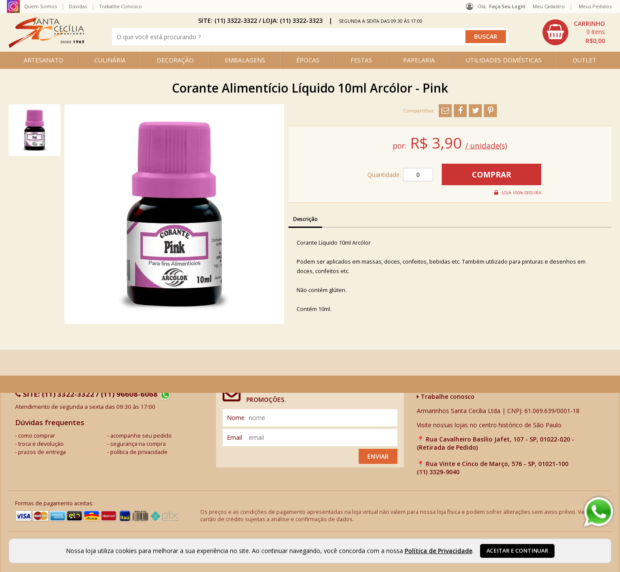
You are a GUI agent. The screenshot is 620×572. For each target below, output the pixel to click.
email (234, 437)
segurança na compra (138, 444)
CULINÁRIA (110, 60)
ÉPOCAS (307, 60)
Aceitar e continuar (517, 550)
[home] (46, 45)
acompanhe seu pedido (141, 435)
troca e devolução (41, 444)
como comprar (36, 435)
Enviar (378, 456)
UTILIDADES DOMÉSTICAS (504, 60)
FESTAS (361, 60)
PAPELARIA (419, 60)
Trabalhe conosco (445, 396)
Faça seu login (507, 6)
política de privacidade (138, 452)
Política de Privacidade (438, 551)
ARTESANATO (43, 60)
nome (236, 417)
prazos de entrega (42, 452)
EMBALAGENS (245, 60)
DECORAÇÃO (175, 60)
